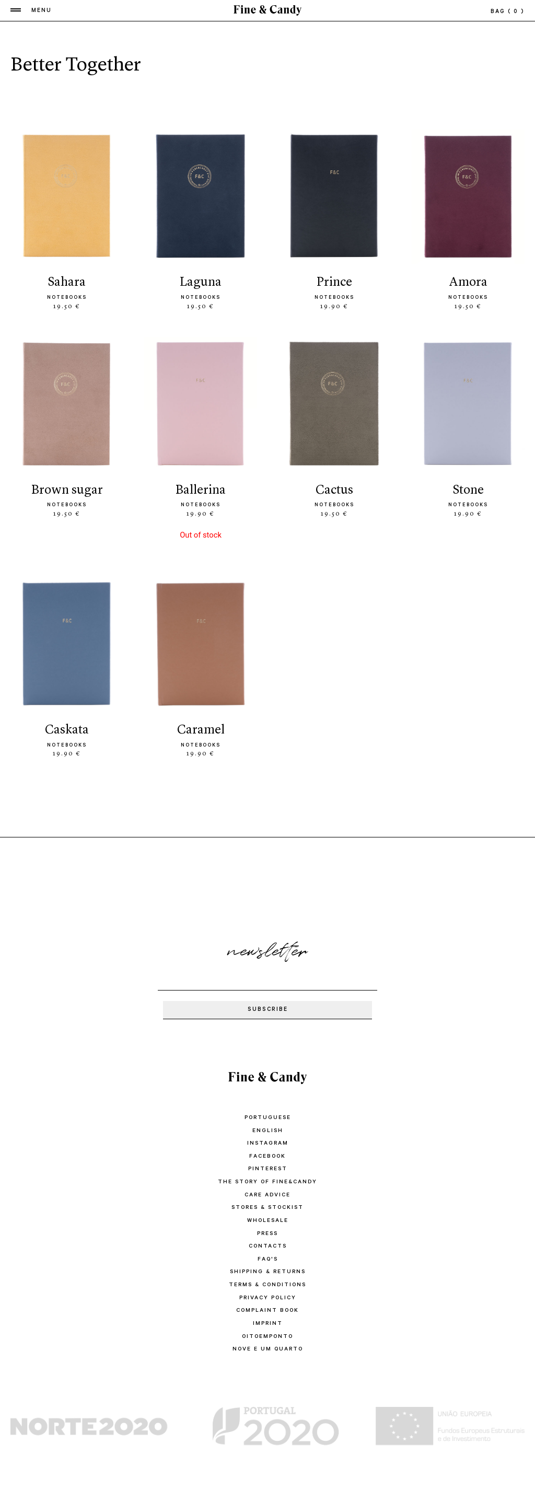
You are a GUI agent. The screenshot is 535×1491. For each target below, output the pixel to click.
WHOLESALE (267, 1218)
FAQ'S (267, 1256)
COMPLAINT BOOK (268, 1306)
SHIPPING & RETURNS (267, 1268)
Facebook (267, 1155)
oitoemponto (268, 1331)
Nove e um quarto (267, 1344)
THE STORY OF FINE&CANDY (267, 1181)
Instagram (268, 1143)
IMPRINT (267, 1318)
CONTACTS (267, 1243)
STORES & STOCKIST (267, 1206)
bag (508, 12)
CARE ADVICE (267, 1193)
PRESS (267, 1231)
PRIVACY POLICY (267, 1293)
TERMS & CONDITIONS (268, 1281)
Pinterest (267, 1168)
